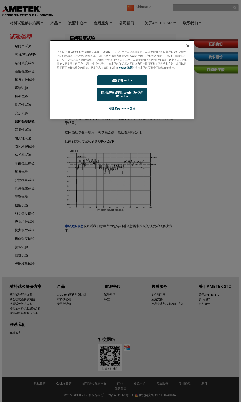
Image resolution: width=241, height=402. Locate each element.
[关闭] (188, 46)
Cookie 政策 (126, 67)
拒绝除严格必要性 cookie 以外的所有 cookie (122, 94)
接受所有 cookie (122, 80)
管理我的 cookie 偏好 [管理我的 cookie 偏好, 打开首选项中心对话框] (122, 108)
